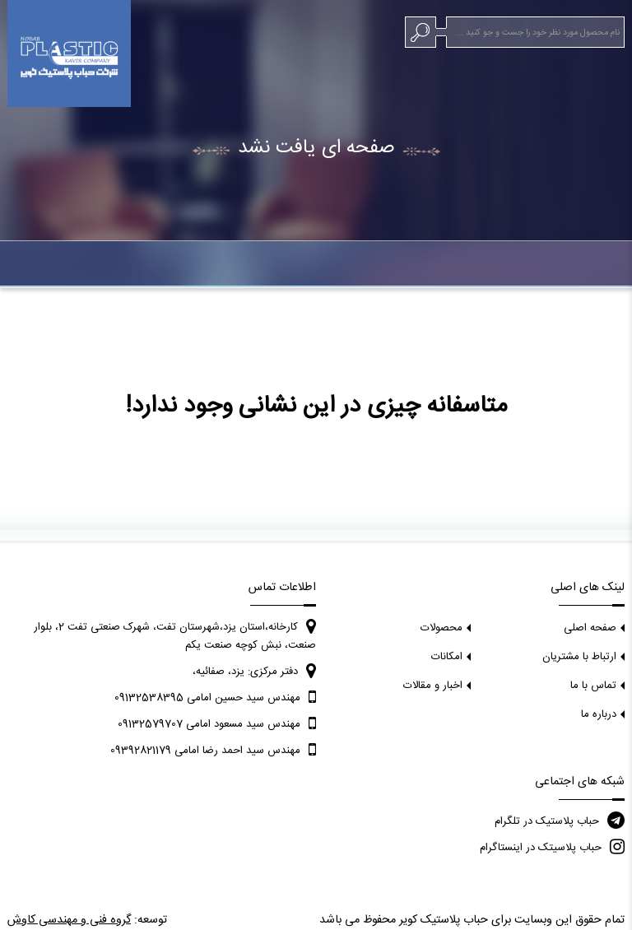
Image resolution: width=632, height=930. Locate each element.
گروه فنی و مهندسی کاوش (69, 920)
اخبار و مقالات (432, 686)
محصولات (441, 628)
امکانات (446, 657)
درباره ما (598, 714)
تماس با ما (593, 686)
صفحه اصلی (590, 628)
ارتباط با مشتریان (579, 657)
